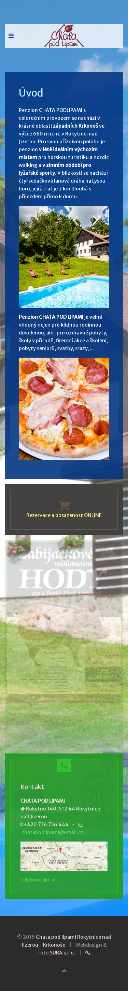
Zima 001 (97, 289)
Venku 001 (31, 289)
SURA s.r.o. (62, 953)
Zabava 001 (50, 298)
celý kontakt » (38, 880)
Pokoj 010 (50, 289)
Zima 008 (78, 298)
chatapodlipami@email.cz (53, 832)
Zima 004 (59, 298)
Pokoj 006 (69, 289)
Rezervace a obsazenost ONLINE (64, 515)
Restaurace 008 (78, 289)
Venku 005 (88, 289)
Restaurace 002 (40, 289)
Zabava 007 (69, 298)
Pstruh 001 (59, 289)
